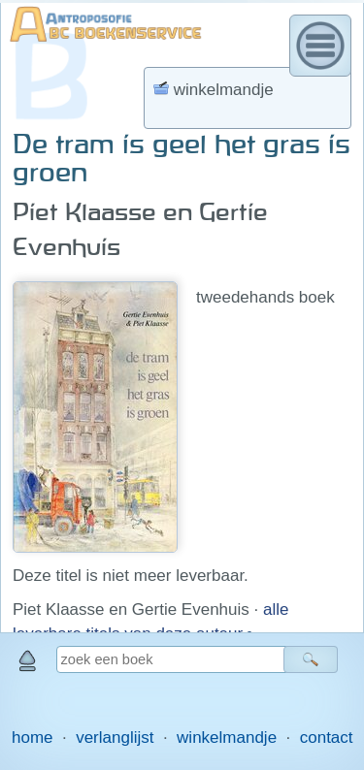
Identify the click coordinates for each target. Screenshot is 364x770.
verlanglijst (114, 737)
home (32, 737)
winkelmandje (227, 737)
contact (326, 737)
